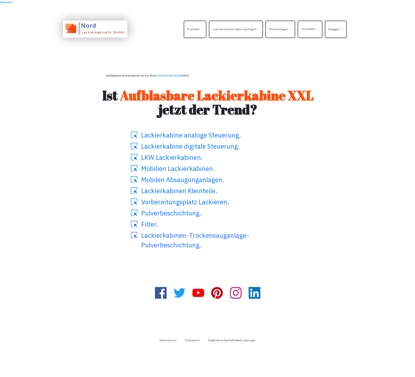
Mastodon (6, 2)
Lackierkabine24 (169, 75)
